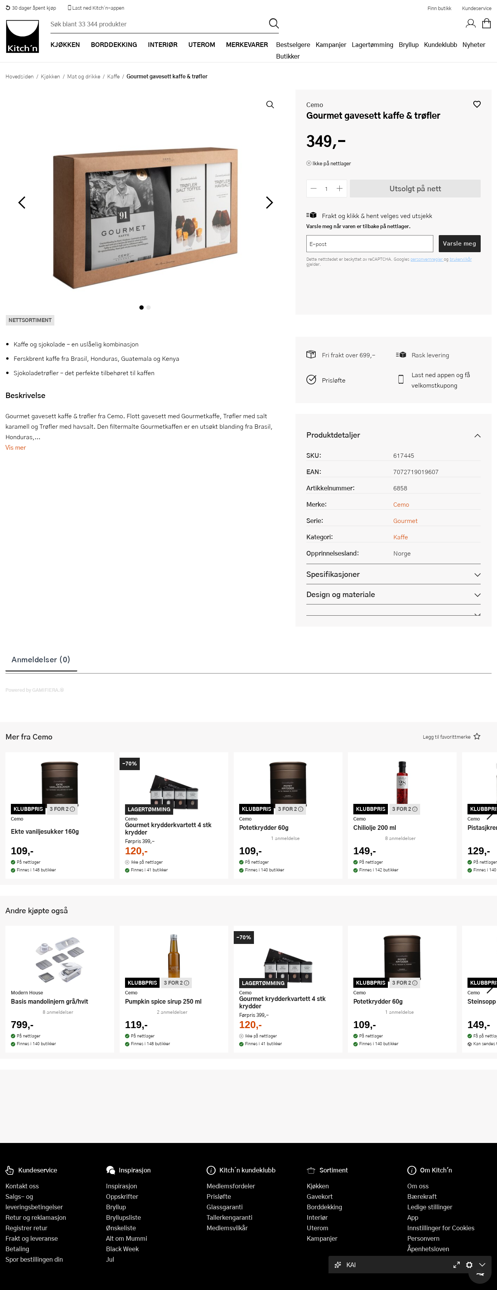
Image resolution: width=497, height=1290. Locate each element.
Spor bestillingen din (34, 1259)
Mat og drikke (83, 76)
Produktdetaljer (333, 434)
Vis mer (15, 447)
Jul (110, 1259)
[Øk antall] (339, 188)
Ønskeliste (121, 1227)
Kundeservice (477, 8)
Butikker (288, 56)
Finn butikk (439, 8)
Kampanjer (331, 44)
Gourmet (405, 520)
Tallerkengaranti (229, 1217)
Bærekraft (422, 1196)
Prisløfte (334, 380)
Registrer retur (26, 1227)
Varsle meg (459, 243)
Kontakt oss (22, 1185)
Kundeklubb (440, 44)
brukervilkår (461, 259)
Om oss (418, 1185)
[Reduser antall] (314, 188)
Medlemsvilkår (227, 1227)
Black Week (122, 1248)
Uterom (317, 1227)
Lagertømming (372, 44)
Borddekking (324, 1206)
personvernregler (427, 259)
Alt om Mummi (126, 1238)
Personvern (423, 1238)
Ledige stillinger (429, 1206)
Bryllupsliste (123, 1217)
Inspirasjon (121, 1185)
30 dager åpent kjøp (30, 7)
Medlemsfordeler (231, 1185)
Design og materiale (340, 594)
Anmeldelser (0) (41, 659)
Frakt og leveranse (31, 1238)
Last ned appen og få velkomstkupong (441, 380)
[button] (477, 104)
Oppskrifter (122, 1196)
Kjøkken (50, 76)
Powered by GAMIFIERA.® (34, 689)
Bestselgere (293, 44)
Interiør (317, 1217)
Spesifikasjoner (333, 574)
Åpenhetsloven (428, 1248)
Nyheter (473, 44)
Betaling (17, 1248)
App (412, 1217)
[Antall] (326, 188)
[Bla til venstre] (21, 202)
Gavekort (320, 1196)
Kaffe (113, 76)
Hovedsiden (19, 76)
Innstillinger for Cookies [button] (440, 1227)
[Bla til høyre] (268, 202)
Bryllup (409, 44)
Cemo (314, 104)
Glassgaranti (225, 1206)
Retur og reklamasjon (35, 1217)
